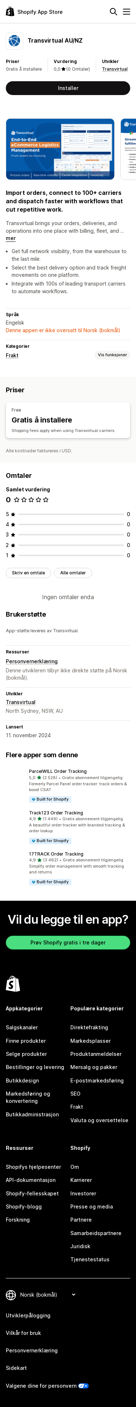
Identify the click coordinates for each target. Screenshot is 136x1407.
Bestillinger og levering (35, 1067)
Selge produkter (26, 1054)
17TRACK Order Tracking (56, 854)
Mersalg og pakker (93, 1067)
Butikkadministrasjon (32, 1114)
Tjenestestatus (90, 1259)
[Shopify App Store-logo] (34, 11)
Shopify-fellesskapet (32, 1193)
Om (74, 1167)
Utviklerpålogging (28, 1315)
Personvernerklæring (32, 661)
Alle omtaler (73, 572)
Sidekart (16, 1368)
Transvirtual (115, 69)
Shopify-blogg (24, 1206)
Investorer (83, 1193)
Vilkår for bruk (23, 1333)
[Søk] (113, 11)
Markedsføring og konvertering (28, 1097)
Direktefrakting (89, 1027)
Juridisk (80, 1246)
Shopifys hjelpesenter (33, 1167)
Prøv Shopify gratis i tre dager (68, 942)
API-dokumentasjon (30, 1180)
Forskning (18, 1220)
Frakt (12, 355)
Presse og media (91, 1206)
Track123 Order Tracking (56, 812)
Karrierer (81, 1180)
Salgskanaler (22, 1027)
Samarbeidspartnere (95, 1233)
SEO (75, 1093)
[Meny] (126, 11)
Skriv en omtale (28, 572)
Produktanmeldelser (95, 1054)
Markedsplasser (90, 1041)
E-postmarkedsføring (97, 1080)
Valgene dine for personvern (41, 1386)
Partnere (81, 1220)
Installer (68, 88)
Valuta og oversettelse (99, 1120)
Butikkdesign (22, 1080)
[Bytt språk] (48, 1294)
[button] (68, 785)
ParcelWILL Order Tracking (58, 771)
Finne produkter (26, 1041)
